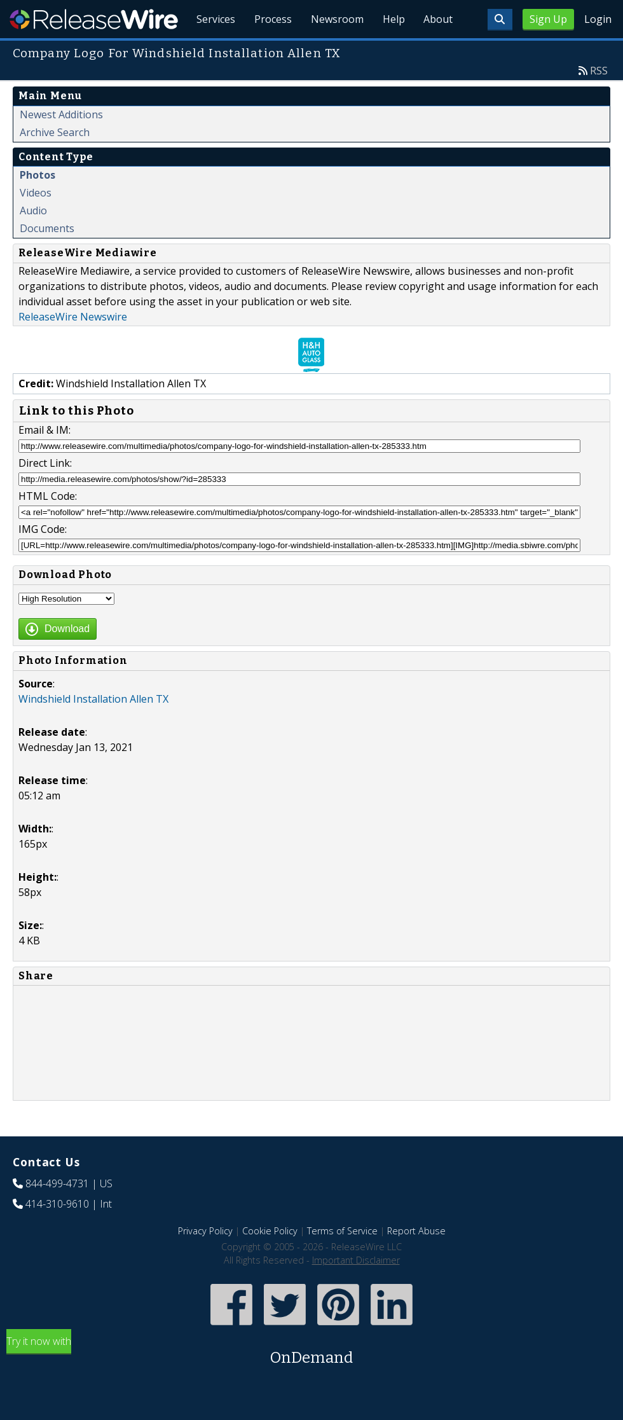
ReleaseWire (93, 19)
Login (598, 19)
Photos (37, 204)
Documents (47, 258)
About (437, 51)
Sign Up (548, 19)
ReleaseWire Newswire (72, 346)
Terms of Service (342, 1260)
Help (391, 51)
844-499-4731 (57, 1213)
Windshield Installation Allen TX (93, 728)
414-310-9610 (57, 1233)
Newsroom (333, 51)
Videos (35, 222)
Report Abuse (416, 1260)
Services (209, 51)
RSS (599, 100)
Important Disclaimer (356, 1289)
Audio (33, 240)
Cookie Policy (270, 1260)
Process (268, 51)
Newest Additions (61, 144)
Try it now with (311, 1380)
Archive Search (55, 162)
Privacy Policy (205, 1260)
